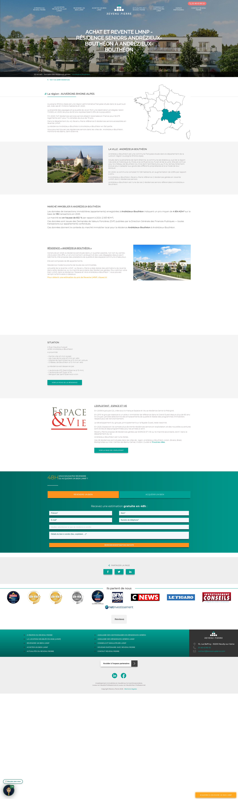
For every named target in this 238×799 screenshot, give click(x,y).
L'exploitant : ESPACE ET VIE (110, 406)
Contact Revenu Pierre (198, 9)
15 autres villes (158, 442)
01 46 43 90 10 (197, 3)
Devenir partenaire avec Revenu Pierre (116, 647)
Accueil (38, 74)
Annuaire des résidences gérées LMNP (116, 639)
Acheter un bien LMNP (99, 9)
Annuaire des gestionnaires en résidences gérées (122, 635)
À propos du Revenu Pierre (39, 9)
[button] (111, 626)
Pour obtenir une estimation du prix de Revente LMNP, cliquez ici (77, 277)
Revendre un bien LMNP (79, 9)
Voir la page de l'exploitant (111, 450)
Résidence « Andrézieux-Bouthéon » (69, 248)
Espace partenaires (178, 9)
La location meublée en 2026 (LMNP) (59, 9)
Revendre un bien (83, 494)
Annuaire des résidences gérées (57, 74)
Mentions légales (130, 689)
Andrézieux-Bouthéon (81, 74)
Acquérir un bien (155, 494)
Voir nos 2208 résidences (58, 80)
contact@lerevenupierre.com (209, 651)
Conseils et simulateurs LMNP (158, 9)
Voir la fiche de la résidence (65, 382)
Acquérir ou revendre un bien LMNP (216, 795)
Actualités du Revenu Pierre (139, 9)
